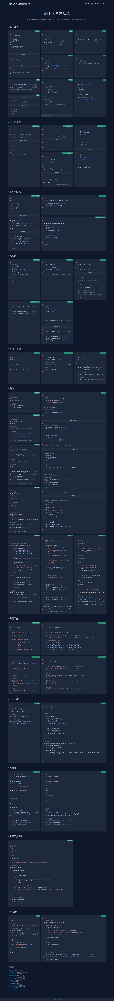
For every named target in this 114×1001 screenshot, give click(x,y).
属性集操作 (47, 115)
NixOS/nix (11, 977)
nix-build (11, 981)
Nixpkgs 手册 (12, 973)
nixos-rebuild (12, 985)
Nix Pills (11, 978)
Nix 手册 (11, 970)
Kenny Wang (58, 999)
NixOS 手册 (12, 972)
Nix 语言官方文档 (14, 988)
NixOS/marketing (13, 986)
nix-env (11, 983)
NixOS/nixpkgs (13, 975)
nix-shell (11, 980)
